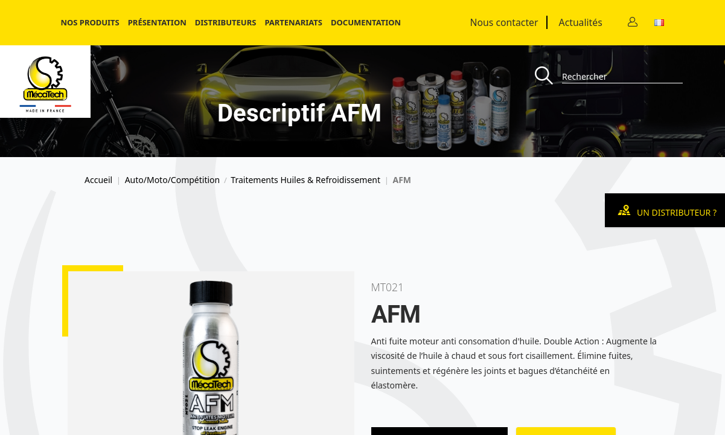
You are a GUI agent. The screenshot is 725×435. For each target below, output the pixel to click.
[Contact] (632, 22)
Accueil (98, 180)
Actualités (580, 22)
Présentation (157, 22)
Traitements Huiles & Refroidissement (305, 180)
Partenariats (293, 22)
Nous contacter (504, 22)
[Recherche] (548, 76)
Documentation (366, 22)
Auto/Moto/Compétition (172, 180)
